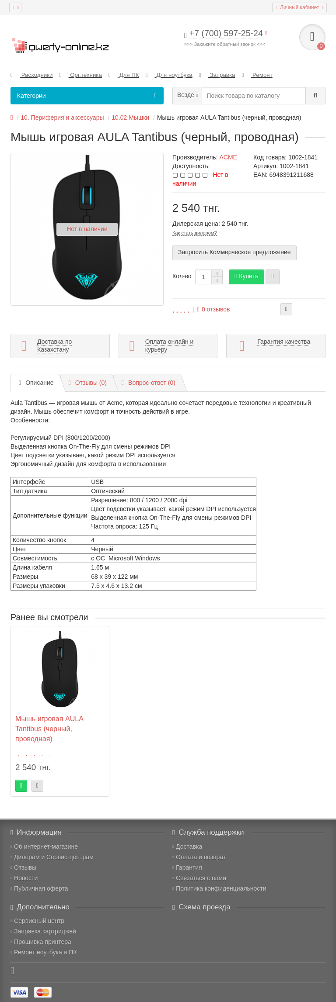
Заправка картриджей (43, 931)
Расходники (31, 75)
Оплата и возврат (199, 856)
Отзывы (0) (88, 382)
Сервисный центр (37, 920)
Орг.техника (81, 75)
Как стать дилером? (194, 232)
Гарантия (187, 867)
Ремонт (257, 75)
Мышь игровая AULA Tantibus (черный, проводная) (49, 729)
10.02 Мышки (130, 117)
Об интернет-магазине (44, 846)
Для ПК (123, 75)
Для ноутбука (169, 75)
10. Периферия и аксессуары (62, 117)
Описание (36, 382)
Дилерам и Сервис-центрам (52, 856)
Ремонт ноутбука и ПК (43, 952)
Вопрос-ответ (148, 382)
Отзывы (23, 867)
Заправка (217, 75)
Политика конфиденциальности (219, 888)
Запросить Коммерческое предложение (234, 252)
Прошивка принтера (40, 941)
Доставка (187, 846)
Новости (24, 877)
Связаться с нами (199, 877)
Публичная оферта (39, 888)
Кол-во (182, 276)
